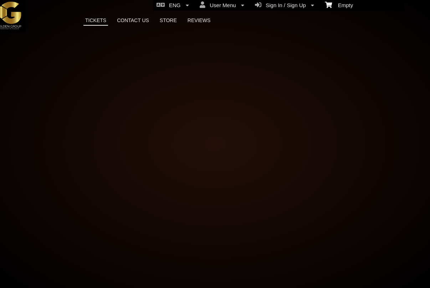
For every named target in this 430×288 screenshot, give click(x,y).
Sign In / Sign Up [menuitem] (284, 5)
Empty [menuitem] (339, 4)
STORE (168, 20)
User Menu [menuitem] (222, 5)
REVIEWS (199, 20)
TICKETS (95, 20)
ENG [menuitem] (173, 5)
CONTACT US (133, 20)
